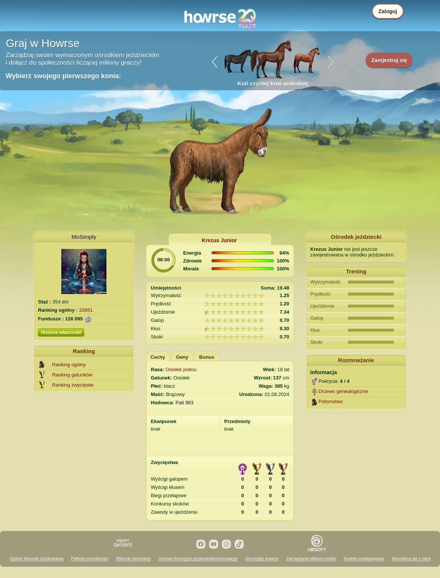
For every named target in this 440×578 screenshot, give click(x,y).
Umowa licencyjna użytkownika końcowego (197, 558)
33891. (86, 310)
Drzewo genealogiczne (343, 391)
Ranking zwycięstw (73, 385)
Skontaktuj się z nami (411, 558)
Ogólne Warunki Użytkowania (36, 558)
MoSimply (83, 237)
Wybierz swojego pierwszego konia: (63, 76)
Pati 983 (185, 402)
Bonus (206, 357)
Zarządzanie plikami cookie (311, 558)
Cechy (157, 357)
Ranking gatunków (72, 375)
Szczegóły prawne (262, 558)
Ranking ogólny (69, 364)
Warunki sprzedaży (133, 558)
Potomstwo (331, 401)
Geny (182, 357)
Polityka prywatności (90, 558)
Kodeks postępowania (364, 558)
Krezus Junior (219, 240)
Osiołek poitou (180, 369)
